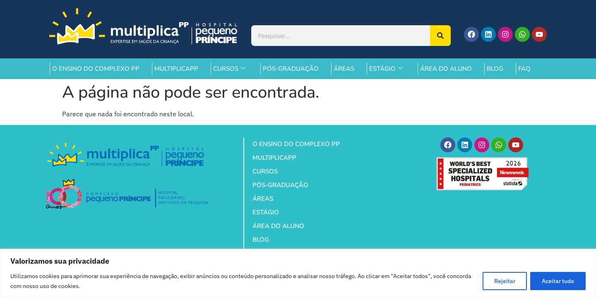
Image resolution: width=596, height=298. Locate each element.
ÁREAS (344, 69)
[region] (298, 273)
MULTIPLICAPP (176, 69)
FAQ (524, 69)
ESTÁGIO (386, 69)
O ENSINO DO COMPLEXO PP (95, 69)
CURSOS (229, 69)
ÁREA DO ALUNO (446, 69)
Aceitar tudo (557, 281)
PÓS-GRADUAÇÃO (291, 69)
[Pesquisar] (440, 35)
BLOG (495, 69)
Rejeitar (503, 281)
